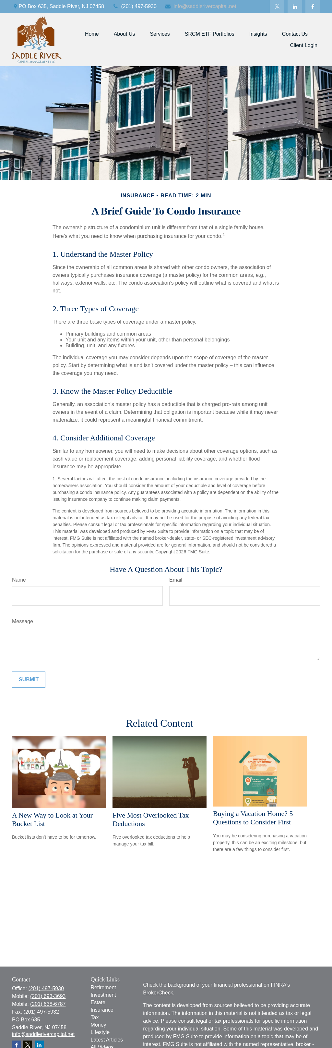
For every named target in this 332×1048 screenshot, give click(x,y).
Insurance (102, 1010)
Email (175, 580)
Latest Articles (107, 1039)
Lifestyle (100, 1032)
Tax (95, 1017)
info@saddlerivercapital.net (200, 6)
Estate (98, 1002)
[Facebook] (312, 6)
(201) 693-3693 (47, 996)
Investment (103, 995)
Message (22, 621)
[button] (91, 34)
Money (98, 1025)
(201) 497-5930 (134, 6)
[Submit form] (28, 680)
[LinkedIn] (295, 6)
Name (19, 580)
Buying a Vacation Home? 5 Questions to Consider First (253, 817)
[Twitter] (277, 6)
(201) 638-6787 (47, 1004)
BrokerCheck (158, 992)
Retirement (103, 987)
